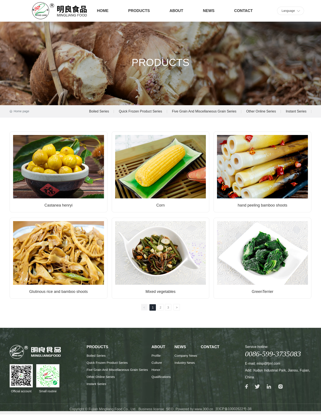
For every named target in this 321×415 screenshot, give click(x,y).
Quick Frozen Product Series (138, 111)
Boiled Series (96, 111)
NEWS (208, 11)
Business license (151, 410)
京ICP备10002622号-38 (233, 409)
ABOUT (176, 11)
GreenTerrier (262, 292)
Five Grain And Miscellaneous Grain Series (202, 111)
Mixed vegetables (160, 292)
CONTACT (243, 11)
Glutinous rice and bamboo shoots (58, 292)
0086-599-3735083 (273, 354)
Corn (160, 206)
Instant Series (295, 111)
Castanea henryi (58, 206)
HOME (103, 11)
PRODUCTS (139, 11)
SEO (169, 410)
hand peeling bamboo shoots (262, 206)
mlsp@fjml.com (268, 364)
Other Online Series (260, 111)
